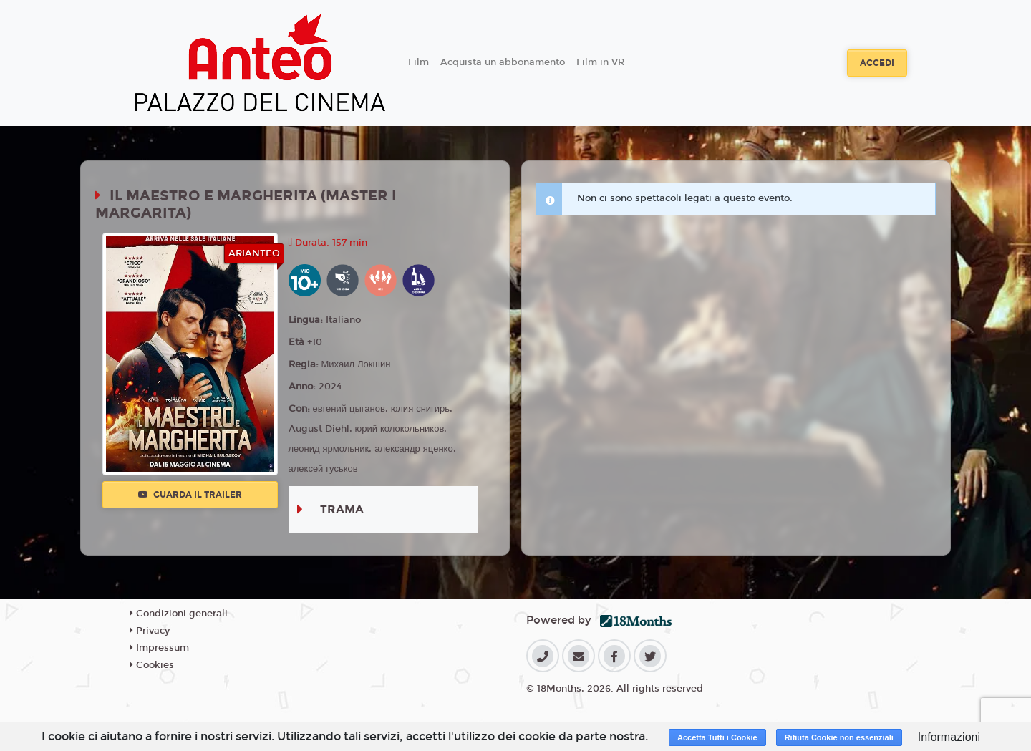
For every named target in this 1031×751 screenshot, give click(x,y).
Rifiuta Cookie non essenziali (839, 737)
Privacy (150, 630)
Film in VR (600, 62)
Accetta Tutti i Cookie (717, 737)
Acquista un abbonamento (502, 62)
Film (418, 62)
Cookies (152, 665)
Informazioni (949, 737)
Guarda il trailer (190, 495)
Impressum (159, 648)
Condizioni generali (179, 613)
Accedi (877, 63)
